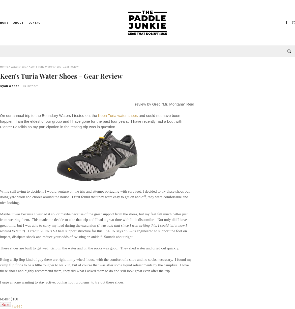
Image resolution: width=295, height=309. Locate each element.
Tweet (17, 306)
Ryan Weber (9, 86)
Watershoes (18, 66)
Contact (35, 22)
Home (4, 22)
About (18, 22)
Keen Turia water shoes (118, 115)
